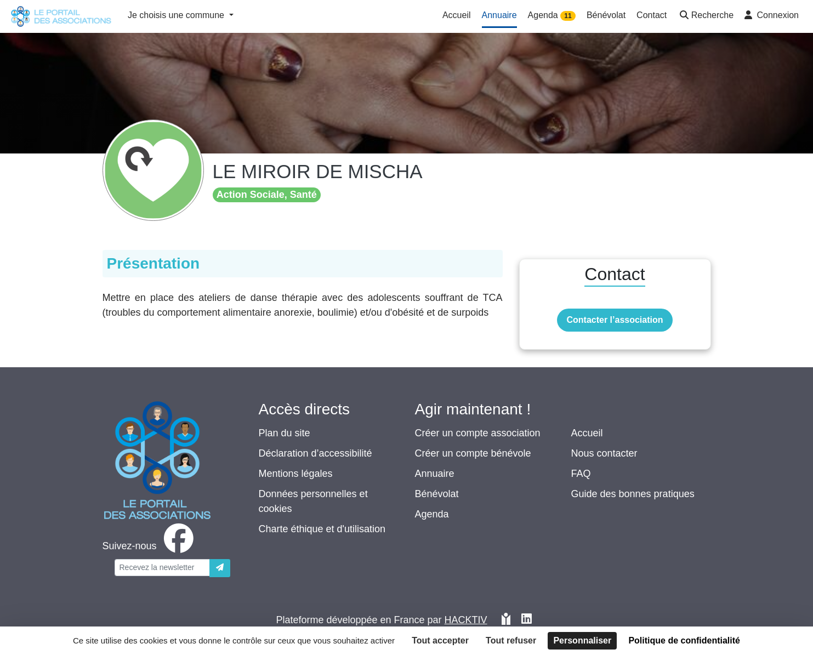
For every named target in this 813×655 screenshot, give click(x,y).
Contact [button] (651, 15)
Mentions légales (296, 473)
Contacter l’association (614, 319)
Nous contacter (604, 453)
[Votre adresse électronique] (162, 567)
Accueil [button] (456, 15)
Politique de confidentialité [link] (684, 640)
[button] (706, 16)
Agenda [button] (552, 15)
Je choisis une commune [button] (177, 15)
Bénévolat (437, 493)
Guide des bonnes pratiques (633, 493)
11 (567, 16)
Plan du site (284, 433)
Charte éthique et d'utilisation (322, 528)
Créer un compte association (478, 433)
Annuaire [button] (499, 15)
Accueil (587, 433)
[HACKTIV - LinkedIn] (526, 620)
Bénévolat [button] (606, 15)
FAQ (581, 473)
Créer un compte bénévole (473, 453)
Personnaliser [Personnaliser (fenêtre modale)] (582, 640)
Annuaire (434, 473)
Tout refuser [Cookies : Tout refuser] (511, 640)
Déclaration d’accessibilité (315, 453)
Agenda (432, 514)
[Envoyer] (219, 568)
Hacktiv (466, 619)
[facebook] (150, 545)
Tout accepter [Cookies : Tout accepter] (440, 640)
